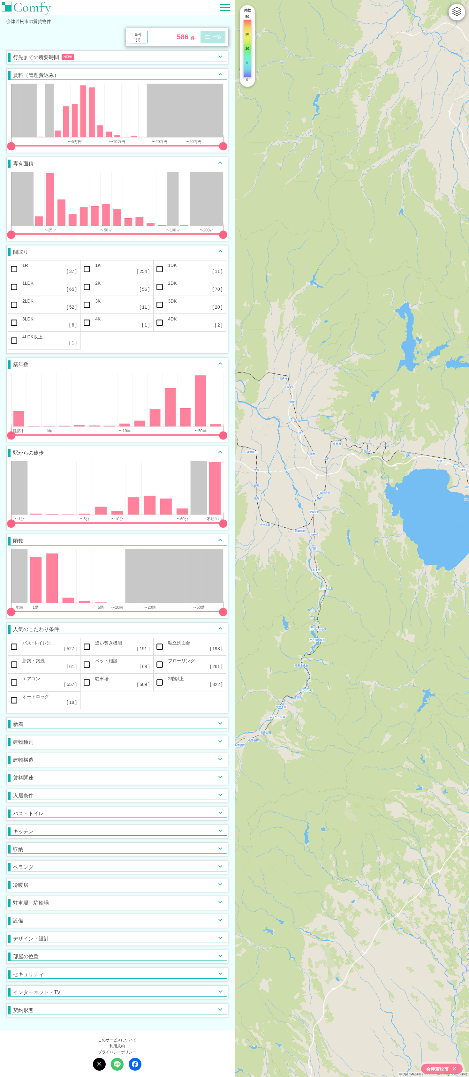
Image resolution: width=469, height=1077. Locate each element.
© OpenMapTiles (411, 1074)
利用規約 (117, 1046)
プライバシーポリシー (117, 1052)
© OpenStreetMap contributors (445, 1074)
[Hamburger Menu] (225, 7)
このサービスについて (117, 1040)
